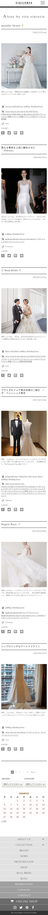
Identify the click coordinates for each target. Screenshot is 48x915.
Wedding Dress (37, 106)
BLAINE (29, 111)
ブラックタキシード (29, 493)
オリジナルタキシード (24, 489)
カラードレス (38, 489)
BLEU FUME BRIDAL (15, 114)
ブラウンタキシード (14, 493)
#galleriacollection (12, 239)
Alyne (7, 111)
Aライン (34, 615)
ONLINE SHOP (24, 901)
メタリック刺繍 (17, 117)
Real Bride (15, 351)
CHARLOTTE (12, 486)
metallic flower (12, 25)
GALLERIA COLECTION (35, 356)
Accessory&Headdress (14, 106)
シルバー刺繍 (6, 117)
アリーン (42, 114)
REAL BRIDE (24, 872)
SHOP (24, 867)
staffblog (27, 106)
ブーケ (26, 618)
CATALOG (24, 889)
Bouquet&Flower (11, 476)
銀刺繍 (3, 119)
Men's (7, 351)
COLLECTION (30, 844)
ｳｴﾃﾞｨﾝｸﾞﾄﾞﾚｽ (10, 242)
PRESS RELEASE (24, 861)
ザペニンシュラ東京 (20, 491)
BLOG (24, 878)
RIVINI (36, 114)
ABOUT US (31, 839)
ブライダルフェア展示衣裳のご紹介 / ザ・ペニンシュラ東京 (22, 391)
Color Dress (32, 476)
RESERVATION (24, 884)
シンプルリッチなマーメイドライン (20, 646)
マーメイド (20, 242)
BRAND (24, 850)
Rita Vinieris (28, 114)
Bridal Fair (23, 476)
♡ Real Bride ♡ (11, 270)
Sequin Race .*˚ (11, 524)
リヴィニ (27, 117)
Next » (33, 772)
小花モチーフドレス (38, 117)
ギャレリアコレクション (24, 359)
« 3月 (4, 821)
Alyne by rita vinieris (18, 111)
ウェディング (18, 618)
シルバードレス (39, 359)
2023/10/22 (9, 484)
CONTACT (24, 895)
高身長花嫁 (28, 361)
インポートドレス (8, 359)
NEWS (24, 856)
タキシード (33, 491)
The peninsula (29, 486)
